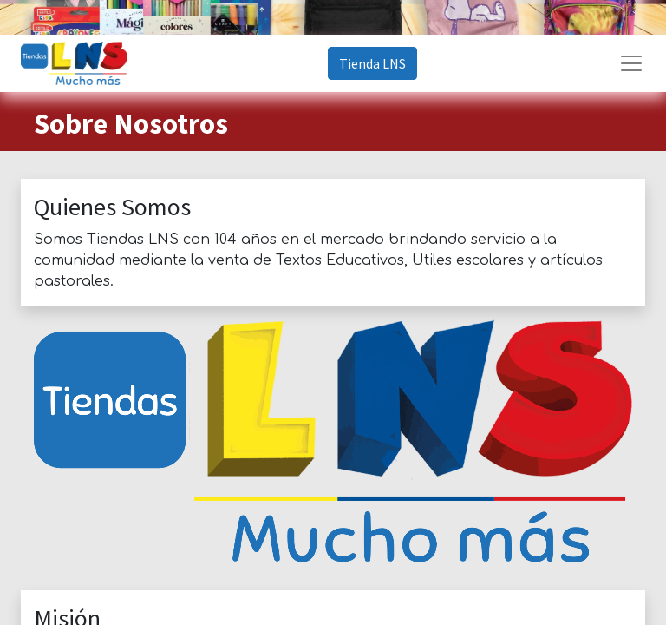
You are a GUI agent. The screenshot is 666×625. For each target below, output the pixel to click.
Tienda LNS (372, 63)
